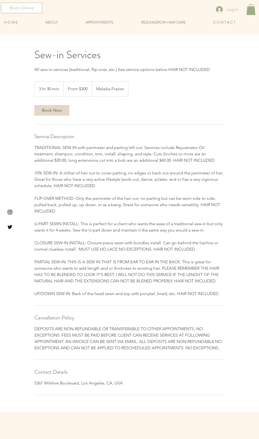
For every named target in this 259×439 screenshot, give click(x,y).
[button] (251, 9)
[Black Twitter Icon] (10, 227)
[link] (51, 110)
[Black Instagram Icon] (10, 212)
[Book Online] (21, 8)
